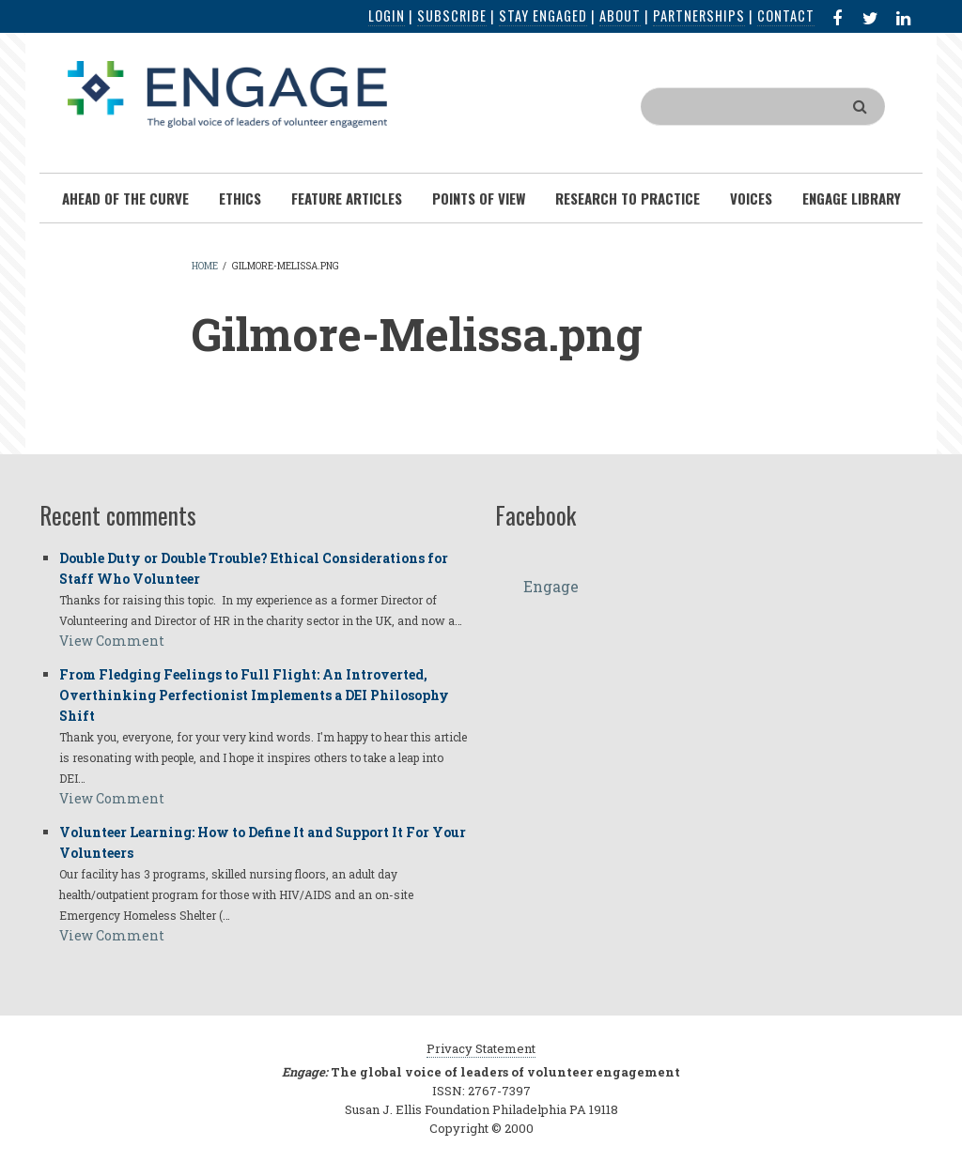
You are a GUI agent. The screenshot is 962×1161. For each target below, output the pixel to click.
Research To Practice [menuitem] (627, 198)
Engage (551, 586)
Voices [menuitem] (751, 198)
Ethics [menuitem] (240, 198)
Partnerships (699, 15)
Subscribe (452, 15)
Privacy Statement (481, 1048)
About (620, 15)
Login (386, 15)
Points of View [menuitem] (478, 198)
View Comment (111, 640)
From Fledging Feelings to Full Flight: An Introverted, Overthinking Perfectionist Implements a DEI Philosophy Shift (254, 695)
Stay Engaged (543, 15)
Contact (786, 15)
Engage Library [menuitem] (851, 198)
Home (205, 266)
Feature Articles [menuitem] (346, 198)
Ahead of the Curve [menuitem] (125, 198)
